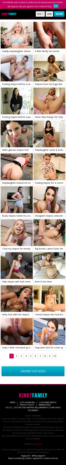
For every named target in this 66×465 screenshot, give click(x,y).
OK (55, 6)
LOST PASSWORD (27, 402)
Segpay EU (17, 449)
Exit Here (38, 444)
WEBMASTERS (45, 404)
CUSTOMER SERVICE (47, 402)
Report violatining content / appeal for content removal (33, 458)
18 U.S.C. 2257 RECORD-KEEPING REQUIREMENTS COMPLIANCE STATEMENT (33, 409)
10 (54, 355)
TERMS (12, 402)
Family (9, 14)
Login (49, 14)
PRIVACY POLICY (27, 404)
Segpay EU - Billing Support (33, 455)
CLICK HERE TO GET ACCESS (33, 371)
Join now (59, 14)
